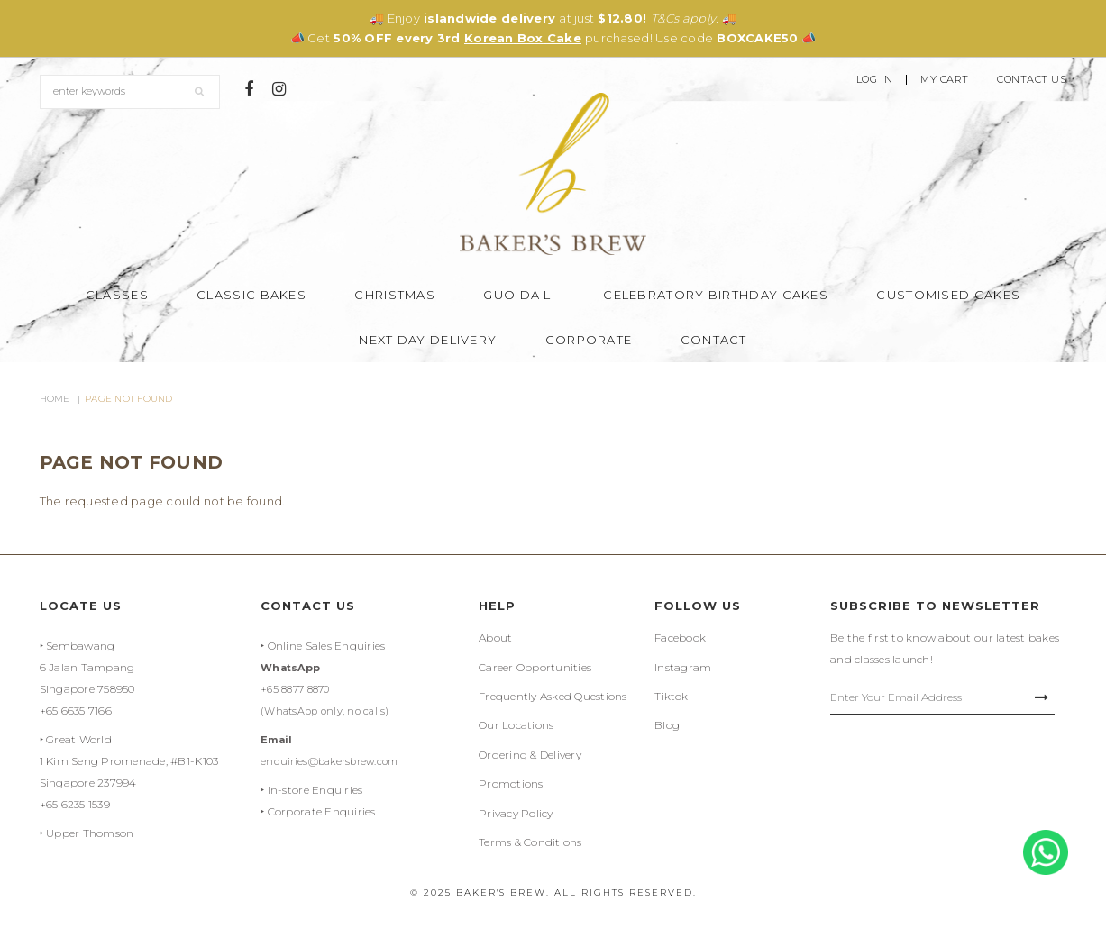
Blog (667, 725)
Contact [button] (714, 339)
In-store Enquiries (315, 790)
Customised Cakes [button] (948, 294)
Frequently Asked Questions (553, 696)
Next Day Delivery (428, 339)
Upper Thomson (89, 833)
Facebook (680, 637)
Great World (79, 739)
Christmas (394, 294)
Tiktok (671, 696)
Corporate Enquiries (322, 811)
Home (55, 399)
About (495, 637)
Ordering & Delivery (530, 754)
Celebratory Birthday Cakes (715, 294)
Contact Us (1032, 80)
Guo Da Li (519, 294)
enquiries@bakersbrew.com (329, 761)
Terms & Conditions (530, 842)
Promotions (511, 783)
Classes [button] (117, 294)
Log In (874, 80)
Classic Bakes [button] (251, 294)
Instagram (682, 667)
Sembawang (80, 645)
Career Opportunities (535, 667)
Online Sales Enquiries (327, 645)
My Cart (944, 80)
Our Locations (516, 725)
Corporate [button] (589, 339)
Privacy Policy (516, 813)
